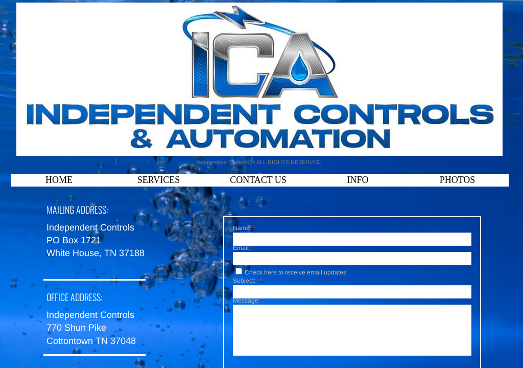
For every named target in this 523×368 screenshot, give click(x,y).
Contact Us (258, 180)
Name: (244, 228)
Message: (248, 301)
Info (357, 180)
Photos (458, 180)
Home (59, 180)
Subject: (246, 281)
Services (158, 180)
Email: (243, 248)
